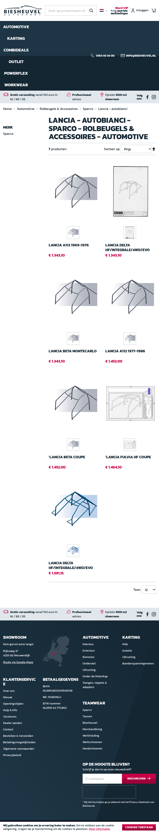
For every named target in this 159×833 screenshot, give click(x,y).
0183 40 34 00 (105, 56)
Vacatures (10, 716)
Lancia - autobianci (113, 108)
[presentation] (109, 792)
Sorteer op (112, 148)
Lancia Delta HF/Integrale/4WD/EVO (127, 247)
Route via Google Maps (18, 662)
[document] (79, 828)
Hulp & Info (10, 710)
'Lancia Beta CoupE (67, 457)
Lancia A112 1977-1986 (125, 351)
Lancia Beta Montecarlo (73, 351)
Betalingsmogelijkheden (19, 742)
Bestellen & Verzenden (18, 736)
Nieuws (7, 697)
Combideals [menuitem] (16, 50)
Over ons (9, 691)
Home (8, 108)
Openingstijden (13, 704)
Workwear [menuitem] (16, 85)
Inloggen (142, 10)
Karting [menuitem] (16, 38)
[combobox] (70, 11)
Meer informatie (99, 829)
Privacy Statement (139, 802)
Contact (8, 729)
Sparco (88, 108)
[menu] (16, 56)
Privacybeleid (12, 755)
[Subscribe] (139, 779)
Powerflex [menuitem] (16, 73)
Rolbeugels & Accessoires (59, 108)
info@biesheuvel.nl (141, 56)
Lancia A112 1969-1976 (69, 245)
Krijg (119, 10)
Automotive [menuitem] (16, 27)
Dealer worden (12, 723)
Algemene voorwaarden (18, 749)
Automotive (26, 108)
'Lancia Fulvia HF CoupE (128, 457)
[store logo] (22, 11)
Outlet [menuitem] (16, 61)
